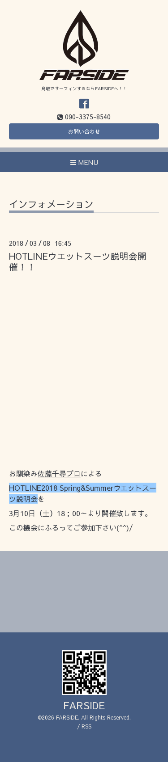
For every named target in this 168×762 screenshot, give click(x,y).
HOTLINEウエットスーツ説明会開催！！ (77, 261)
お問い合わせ (84, 131)
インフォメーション (51, 204)
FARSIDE (84, 705)
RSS (86, 726)
